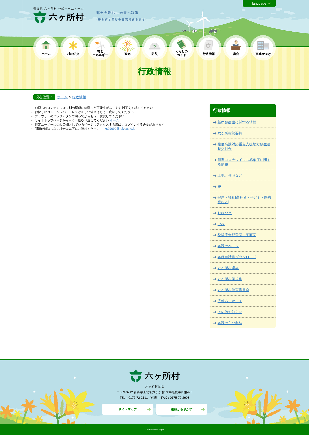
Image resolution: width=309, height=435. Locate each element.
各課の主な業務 (230, 323)
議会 (236, 54)
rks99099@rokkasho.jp (119, 128)
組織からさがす (181, 409)
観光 (127, 54)
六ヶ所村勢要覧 (230, 133)
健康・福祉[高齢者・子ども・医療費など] (244, 200)
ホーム (46, 54)
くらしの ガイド (181, 53)
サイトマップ (127, 409)
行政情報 (209, 54)
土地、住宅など (230, 175)
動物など (225, 213)
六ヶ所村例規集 (230, 279)
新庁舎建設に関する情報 (237, 122)
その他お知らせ (230, 312)
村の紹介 (73, 54)
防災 (154, 54)
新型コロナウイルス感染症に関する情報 (244, 162)
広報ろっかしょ (230, 301)
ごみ (221, 224)
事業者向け (263, 54)
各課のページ (228, 246)
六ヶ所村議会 (228, 268)
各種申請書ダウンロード (237, 257)
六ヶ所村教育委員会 (233, 290)
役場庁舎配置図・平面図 (237, 235)
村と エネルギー (100, 53)
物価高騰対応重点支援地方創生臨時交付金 (244, 146)
